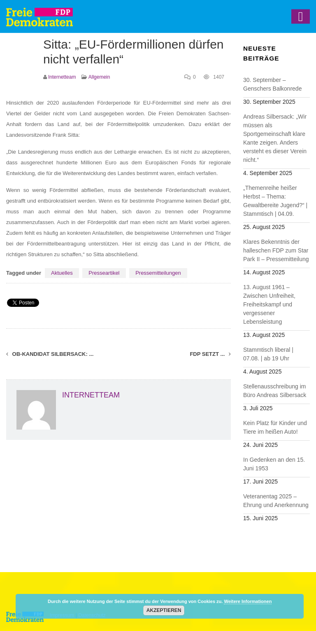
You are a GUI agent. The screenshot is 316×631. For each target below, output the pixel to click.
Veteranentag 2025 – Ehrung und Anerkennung (276, 500)
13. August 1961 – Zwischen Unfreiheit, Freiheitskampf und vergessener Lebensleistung (269, 304)
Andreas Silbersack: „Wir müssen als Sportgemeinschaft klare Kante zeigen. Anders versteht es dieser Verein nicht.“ (275, 138)
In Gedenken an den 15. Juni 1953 (274, 464)
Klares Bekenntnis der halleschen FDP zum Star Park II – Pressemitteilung (276, 250)
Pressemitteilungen (158, 273)
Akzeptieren (163, 610)
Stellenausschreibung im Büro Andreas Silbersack (274, 390)
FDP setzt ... (210, 354)
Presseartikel (103, 273)
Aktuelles (62, 273)
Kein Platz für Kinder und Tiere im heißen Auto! (275, 427)
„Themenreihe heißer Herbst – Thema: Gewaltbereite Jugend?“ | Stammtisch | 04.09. (275, 201)
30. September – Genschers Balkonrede (272, 84)
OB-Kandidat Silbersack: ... (49, 354)
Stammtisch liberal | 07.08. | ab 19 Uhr (268, 354)
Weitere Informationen (248, 601)
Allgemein (99, 77)
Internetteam (62, 77)
